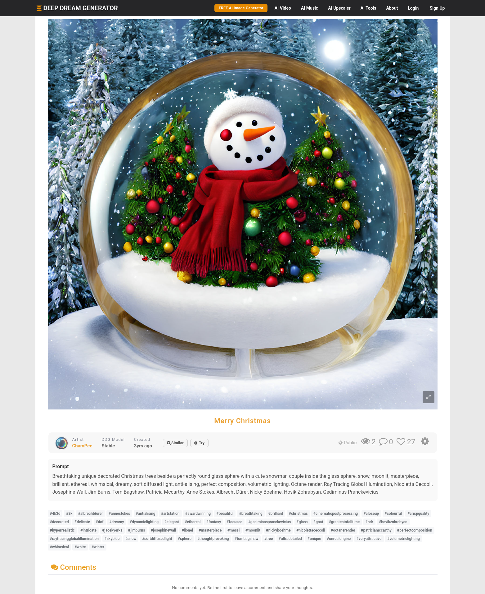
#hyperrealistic (62, 530)
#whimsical (59, 547)
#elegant (171, 522)
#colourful (393, 513)
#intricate (88, 530)
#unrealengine (339, 539)
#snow (131, 539)
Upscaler (339, 8)
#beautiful (224, 513)
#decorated (59, 522)
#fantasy (213, 522)
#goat (318, 522)
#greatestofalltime (344, 522)
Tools (368, 8)
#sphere (184, 539)
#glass (302, 522)
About (392, 8)
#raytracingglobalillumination (74, 539)
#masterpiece (210, 530)
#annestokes (119, 513)
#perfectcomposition (414, 530)
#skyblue (112, 539)
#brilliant (275, 513)
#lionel (187, 530)
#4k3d (55, 513)
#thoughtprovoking (213, 539)
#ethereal (192, 522)
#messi (233, 530)
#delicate (82, 522)
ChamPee (82, 446)
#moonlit (252, 530)
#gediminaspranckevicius (269, 522)
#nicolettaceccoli (310, 530)
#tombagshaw (246, 539)
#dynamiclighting (144, 522)
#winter (98, 547)
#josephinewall (163, 530)
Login (413, 8)
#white (80, 547)
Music (309, 8)
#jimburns (136, 530)
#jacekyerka (112, 530)
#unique (314, 539)
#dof (100, 522)
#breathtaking (251, 513)
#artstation (170, 513)
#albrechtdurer (90, 513)
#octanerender (343, 530)
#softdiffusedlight (157, 539)
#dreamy (116, 522)
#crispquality (418, 513)
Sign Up (437, 8)
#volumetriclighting (403, 539)
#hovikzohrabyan (393, 522)
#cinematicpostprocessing (335, 513)
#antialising (145, 513)
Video (283, 8)
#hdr (369, 522)
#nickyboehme (278, 530)
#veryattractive (369, 539)
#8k (69, 513)
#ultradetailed (290, 539)
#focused (235, 522)
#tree (268, 539)
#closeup (371, 513)
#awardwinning (198, 513)
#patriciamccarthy (376, 530)
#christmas (298, 513)
